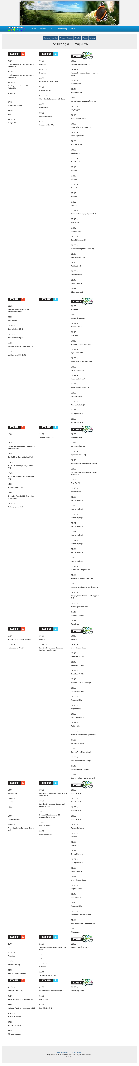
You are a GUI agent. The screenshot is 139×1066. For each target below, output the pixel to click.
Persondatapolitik (63, 1052)
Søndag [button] (47, 38)
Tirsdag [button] (62, 38)
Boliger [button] (34, 29)
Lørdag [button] (92, 38)
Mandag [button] (55, 38)
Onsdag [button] (70, 38)
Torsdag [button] (77, 38)
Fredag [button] (85, 38)
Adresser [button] (43, 29)
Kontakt (79, 1052)
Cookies (73, 1052)
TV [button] (52, 29)
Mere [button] (73, 29)
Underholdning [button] (62, 29)
